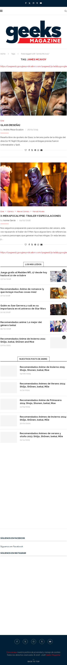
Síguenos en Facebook (11, 546)
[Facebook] (25, 3)
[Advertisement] (33, 488)
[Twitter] (29, 3)
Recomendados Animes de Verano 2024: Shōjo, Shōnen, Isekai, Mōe (42, 385)
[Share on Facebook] (29, 150)
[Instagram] (33, 3)
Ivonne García (9, 220)
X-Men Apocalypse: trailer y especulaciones (30, 215)
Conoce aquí (11, 652)
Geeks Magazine (53, 655)
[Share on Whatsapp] (38, 150)
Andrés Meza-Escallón (13, 130)
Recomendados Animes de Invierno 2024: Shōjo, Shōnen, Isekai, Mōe (43, 418)
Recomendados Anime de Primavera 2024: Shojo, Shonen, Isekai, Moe (40, 402)
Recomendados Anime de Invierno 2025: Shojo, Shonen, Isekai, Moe (42, 368)
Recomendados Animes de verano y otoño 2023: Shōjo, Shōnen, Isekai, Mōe (41, 435)
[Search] (65, 11)
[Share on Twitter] (32, 150)
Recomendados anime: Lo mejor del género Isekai (21, 324)
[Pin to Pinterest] (35, 150)
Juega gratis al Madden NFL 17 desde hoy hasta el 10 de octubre (23, 274)
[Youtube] (41, 3)
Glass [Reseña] (10, 125)
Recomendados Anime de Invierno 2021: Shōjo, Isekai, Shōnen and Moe (23, 340)
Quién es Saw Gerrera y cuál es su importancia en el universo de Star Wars (23, 307)
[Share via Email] (41, 150)
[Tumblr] (37, 3)
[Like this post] (26, 150)
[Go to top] (34, 661)
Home (2, 54)
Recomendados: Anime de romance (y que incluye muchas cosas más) (22, 290)
